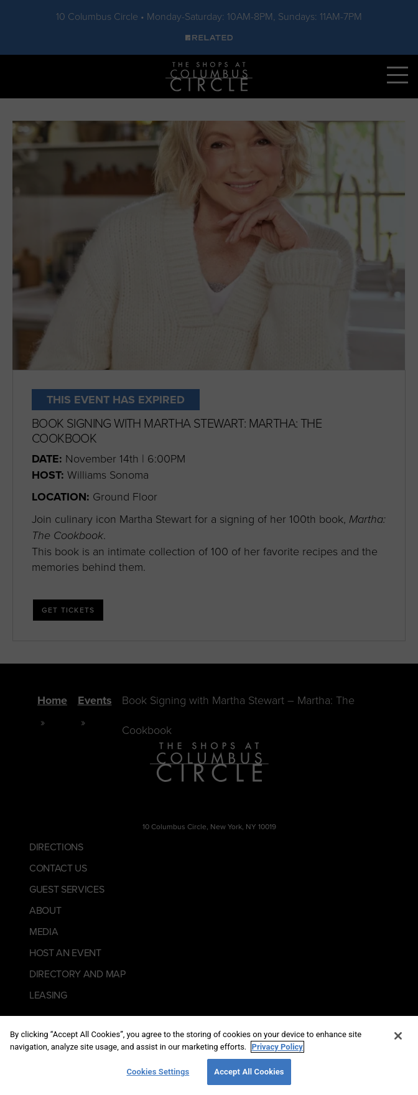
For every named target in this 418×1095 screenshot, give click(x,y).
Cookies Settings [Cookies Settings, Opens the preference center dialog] (157, 1071)
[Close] (398, 1036)
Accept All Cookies (249, 1071)
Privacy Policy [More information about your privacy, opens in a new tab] (277, 1046)
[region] (209, 1055)
